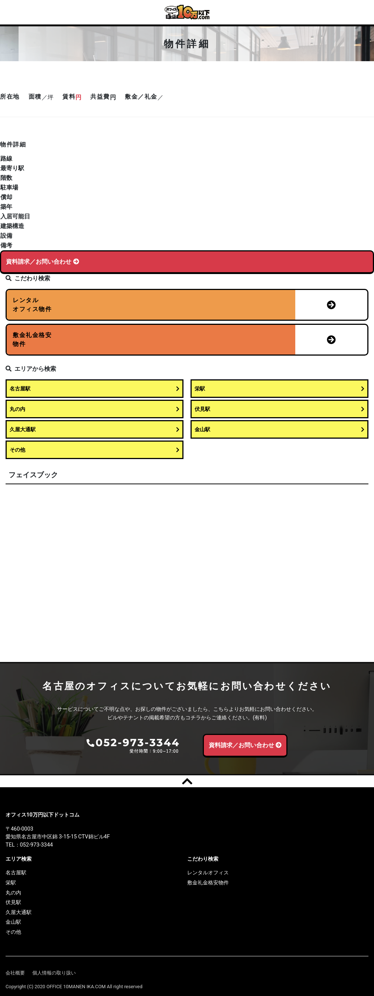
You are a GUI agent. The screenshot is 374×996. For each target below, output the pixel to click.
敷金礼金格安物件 (208, 883)
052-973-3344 (36, 845)
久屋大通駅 (94, 429)
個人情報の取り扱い (54, 972)
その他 (94, 450)
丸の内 (94, 409)
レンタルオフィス (208, 873)
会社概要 (15, 972)
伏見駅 (279, 409)
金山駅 (279, 429)
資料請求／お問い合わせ (42, 261)
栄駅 (279, 389)
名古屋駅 (94, 389)
